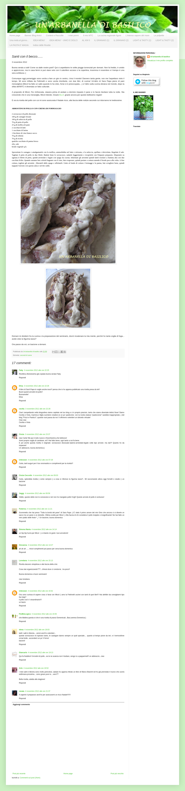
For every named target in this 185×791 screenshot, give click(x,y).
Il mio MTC (88, 35)
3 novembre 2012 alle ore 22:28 (37, 409)
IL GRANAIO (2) (121, 40)
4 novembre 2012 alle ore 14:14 (44, 529)
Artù (21, 668)
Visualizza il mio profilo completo (160, 60)
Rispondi (22, 378)
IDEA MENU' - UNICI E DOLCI (63, 40)
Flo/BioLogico (25, 614)
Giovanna (23, 545)
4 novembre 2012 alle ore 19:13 (40, 652)
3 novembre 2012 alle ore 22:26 (36, 386)
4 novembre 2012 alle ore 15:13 (40, 561)
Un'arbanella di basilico (160, 57)
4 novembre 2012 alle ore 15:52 (40, 591)
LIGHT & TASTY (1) (142, 40)
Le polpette (159, 35)
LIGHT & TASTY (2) (165, 40)
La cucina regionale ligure (109, 35)
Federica (22, 509)
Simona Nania (25, 529)
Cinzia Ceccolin (25, 475)
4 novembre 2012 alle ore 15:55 (44, 614)
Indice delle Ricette (41, 45)
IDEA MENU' (39, 40)
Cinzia (21, 434)
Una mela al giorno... (19, 40)
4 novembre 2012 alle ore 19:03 (36, 630)
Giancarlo (23, 652)
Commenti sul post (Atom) (30, 778)
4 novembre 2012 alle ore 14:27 (40, 545)
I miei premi (73, 35)
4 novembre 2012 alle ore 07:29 (40, 460)
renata (21, 691)
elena (21, 630)
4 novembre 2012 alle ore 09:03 (45, 475)
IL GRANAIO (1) (101, 40)
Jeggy (21, 493)
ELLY (61, 95)
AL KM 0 (86, 40)
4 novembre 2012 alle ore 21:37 (37, 691)
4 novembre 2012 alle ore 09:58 (37, 493)
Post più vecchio (117, 774)
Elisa (21, 386)
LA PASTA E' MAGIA (19, 45)
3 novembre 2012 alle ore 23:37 (37, 434)
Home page (14, 35)
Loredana (23, 561)
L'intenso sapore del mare (137, 35)
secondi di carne (26, 355)
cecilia (21, 409)
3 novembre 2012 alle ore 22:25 (36, 370)
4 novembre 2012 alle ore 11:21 (39, 509)
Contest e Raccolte (54, 35)
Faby (21, 370)
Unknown (23, 460)
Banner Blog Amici (33, 35)
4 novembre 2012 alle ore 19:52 (36, 668)
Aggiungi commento (21, 704)
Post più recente (19, 774)
